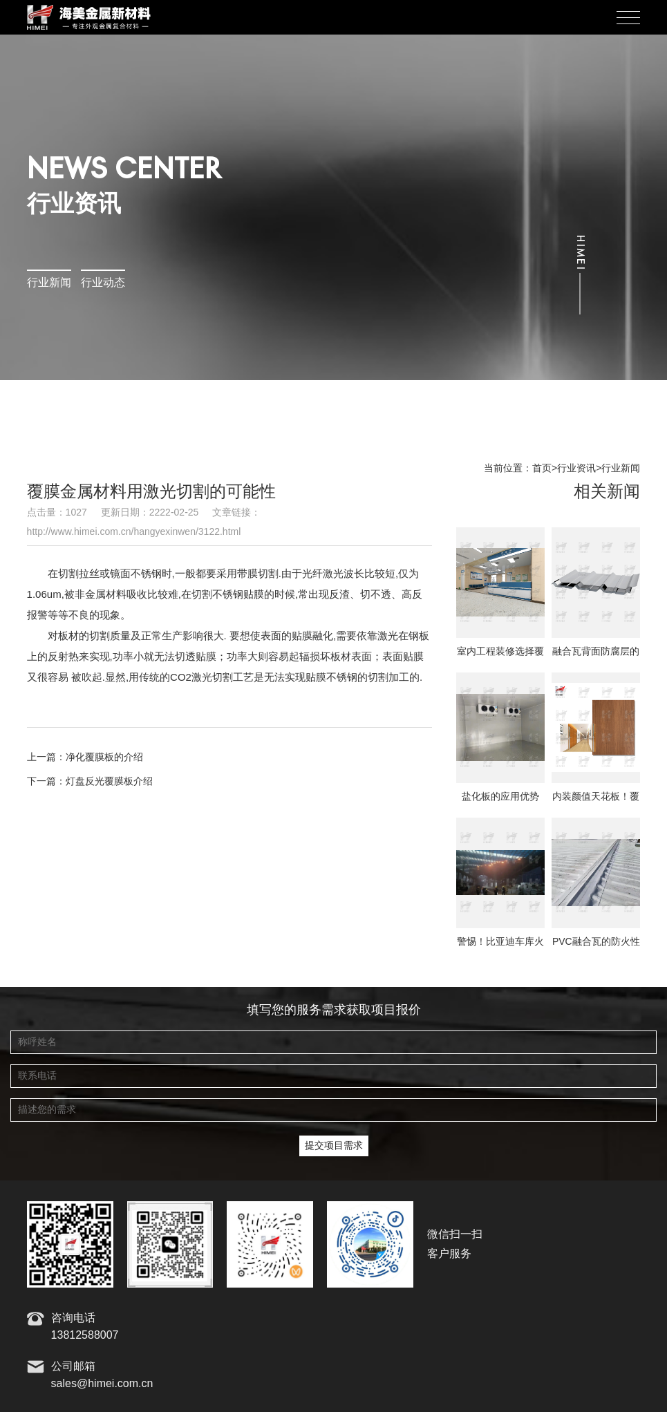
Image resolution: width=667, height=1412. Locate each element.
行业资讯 (576, 468)
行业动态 (103, 283)
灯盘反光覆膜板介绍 (109, 782)
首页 (542, 468)
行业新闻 (49, 283)
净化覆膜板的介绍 (104, 757)
